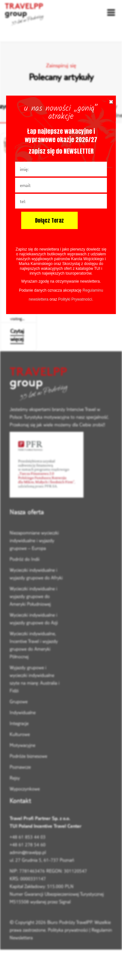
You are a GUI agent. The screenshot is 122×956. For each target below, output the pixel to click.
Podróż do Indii (24, 559)
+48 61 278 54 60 (28, 844)
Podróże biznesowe (28, 756)
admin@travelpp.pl (28, 852)
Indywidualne (23, 712)
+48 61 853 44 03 (28, 837)
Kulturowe (20, 734)
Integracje (19, 723)
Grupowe (19, 701)
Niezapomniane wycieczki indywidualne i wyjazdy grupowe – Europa (34, 540)
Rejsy (15, 778)
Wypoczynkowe (25, 788)
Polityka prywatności (68, 930)
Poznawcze (20, 767)
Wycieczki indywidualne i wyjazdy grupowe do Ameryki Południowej (33, 596)
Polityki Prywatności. (75, 299)
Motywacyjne (22, 745)
